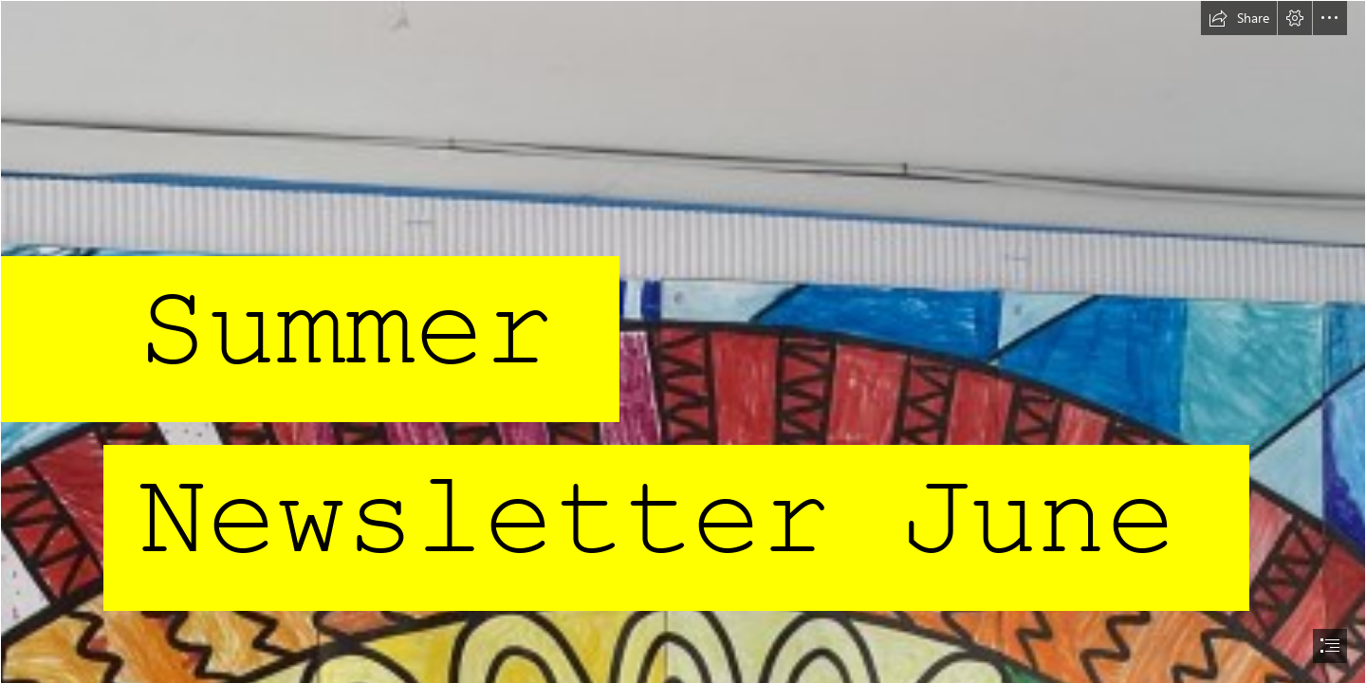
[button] (1239, 18)
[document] (683, 341)
